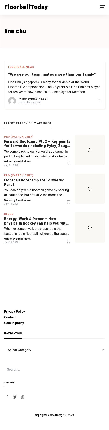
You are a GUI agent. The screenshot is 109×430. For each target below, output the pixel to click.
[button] (102, 7)
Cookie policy (14, 323)
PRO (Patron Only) (19, 136)
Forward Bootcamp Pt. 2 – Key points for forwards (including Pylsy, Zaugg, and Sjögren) (37, 143)
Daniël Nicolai (38, 99)
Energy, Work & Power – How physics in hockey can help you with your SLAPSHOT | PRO (36, 221)
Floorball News (21, 67)
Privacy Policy (14, 311)
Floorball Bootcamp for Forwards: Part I (34, 182)
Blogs (9, 214)
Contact (10, 317)
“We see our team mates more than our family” (52, 74)
